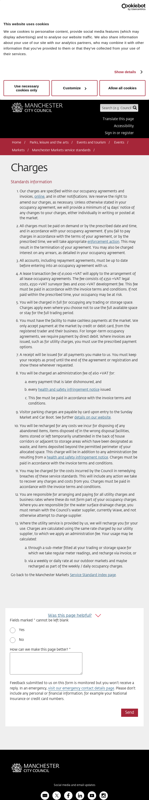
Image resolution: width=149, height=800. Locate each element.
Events (119, 142)
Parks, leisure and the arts (49, 142)
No (21, 640)
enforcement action (103, 242)
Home (16, 142)
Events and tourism (91, 142)
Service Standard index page (93, 575)
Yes (22, 630)
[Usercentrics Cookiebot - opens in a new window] (125, 7)
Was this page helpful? (70, 615)
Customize (74, 88)
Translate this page (118, 119)
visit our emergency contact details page (81, 688)
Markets (18, 150)
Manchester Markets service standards (61, 150)
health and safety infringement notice (68, 389)
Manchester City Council (37, 109)
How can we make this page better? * (40, 649)
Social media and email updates (74, 785)
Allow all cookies (122, 88)
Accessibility (124, 126)
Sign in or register (119, 133)
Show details (125, 72)
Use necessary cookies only (26, 88)
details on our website (92, 417)
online (39, 196)
